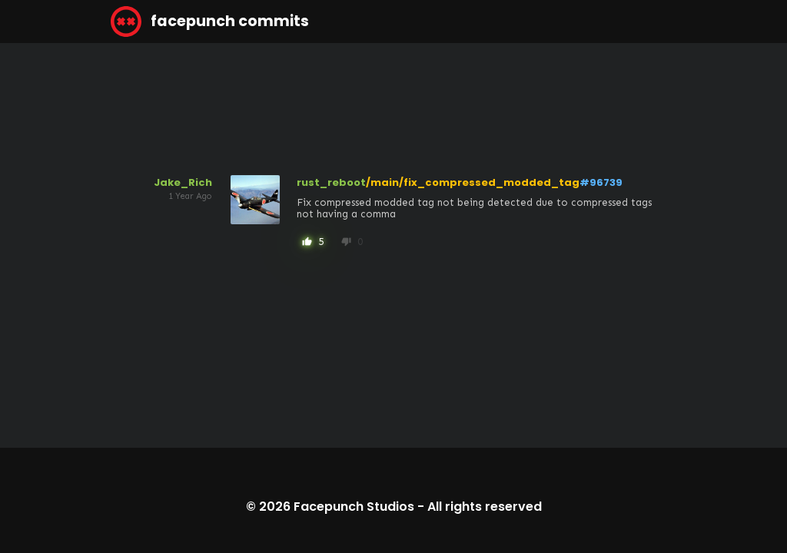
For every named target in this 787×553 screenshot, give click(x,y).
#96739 (601, 182)
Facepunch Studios (354, 506)
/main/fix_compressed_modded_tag (472, 182)
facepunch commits (210, 21)
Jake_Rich (183, 182)
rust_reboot (331, 182)
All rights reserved (484, 506)
